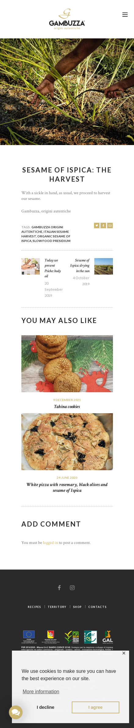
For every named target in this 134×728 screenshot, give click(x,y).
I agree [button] (96, 707)
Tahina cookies (67, 406)
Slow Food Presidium (52, 241)
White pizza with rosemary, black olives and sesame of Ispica (67, 487)
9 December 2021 (67, 400)
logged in (50, 542)
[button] (15, 712)
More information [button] (41, 691)
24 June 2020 (67, 477)
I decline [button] (45, 707)
